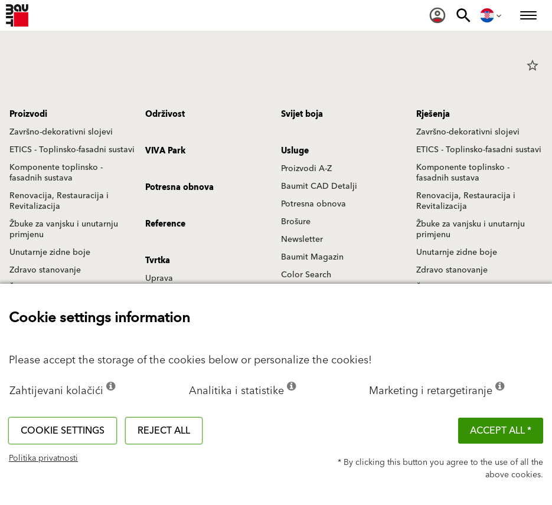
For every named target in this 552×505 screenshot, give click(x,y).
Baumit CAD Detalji (319, 186)
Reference (165, 224)
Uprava (159, 278)
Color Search (306, 275)
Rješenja (433, 114)
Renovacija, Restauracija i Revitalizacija (59, 201)
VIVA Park (165, 151)
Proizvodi (28, 114)
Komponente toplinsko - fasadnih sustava (56, 172)
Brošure (296, 222)
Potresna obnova (313, 204)
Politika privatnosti (43, 458)
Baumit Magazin (312, 257)
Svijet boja (302, 114)
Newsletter (302, 239)
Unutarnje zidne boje (49, 252)
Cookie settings (62, 430)
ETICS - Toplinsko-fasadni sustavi (72, 150)
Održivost (165, 114)
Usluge (295, 151)
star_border (532, 65)
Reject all (164, 430)
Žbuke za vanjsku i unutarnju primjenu (63, 229)
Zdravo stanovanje (45, 270)
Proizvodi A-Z (306, 169)
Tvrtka (157, 261)
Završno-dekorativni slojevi (61, 132)
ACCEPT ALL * (500, 430)
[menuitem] (437, 15)
